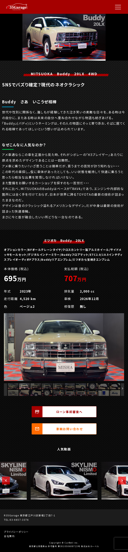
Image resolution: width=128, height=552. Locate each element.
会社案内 (9, 536)
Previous (4, 481)
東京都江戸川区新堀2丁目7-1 (37, 515)
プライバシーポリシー (16, 531)
